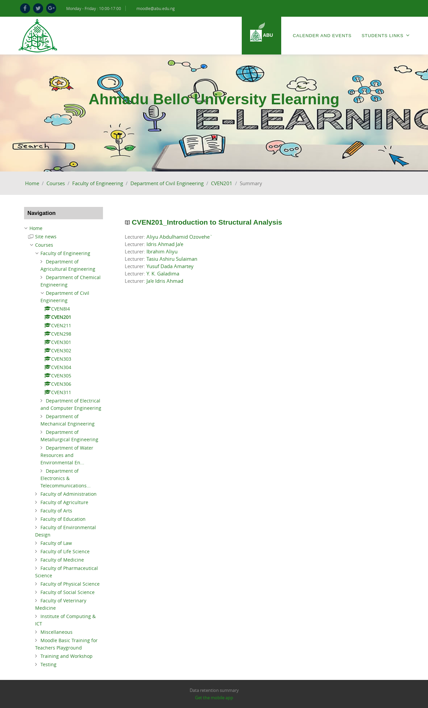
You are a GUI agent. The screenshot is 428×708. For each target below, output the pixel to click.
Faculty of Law (56, 543)
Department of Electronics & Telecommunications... (65, 478)
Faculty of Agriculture (64, 502)
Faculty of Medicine (62, 560)
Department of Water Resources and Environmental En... (66, 455)
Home (32, 183)
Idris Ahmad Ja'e (164, 244)
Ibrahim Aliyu (162, 251)
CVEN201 (221, 183)
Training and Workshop (66, 656)
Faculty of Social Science (67, 592)
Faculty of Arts (56, 510)
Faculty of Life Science (65, 551)
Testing (48, 664)
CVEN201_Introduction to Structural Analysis (207, 222)
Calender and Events (322, 35)
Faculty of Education (63, 519)
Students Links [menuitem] (385, 35)
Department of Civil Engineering (167, 183)
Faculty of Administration (68, 494)
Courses (55, 183)
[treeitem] (63, 228)
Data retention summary (214, 690)
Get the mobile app (214, 698)
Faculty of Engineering (97, 183)
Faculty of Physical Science (70, 584)
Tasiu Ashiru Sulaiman (171, 258)
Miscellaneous (56, 632)
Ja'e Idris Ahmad (164, 280)
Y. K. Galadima (162, 273)
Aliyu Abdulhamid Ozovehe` (179, 236)
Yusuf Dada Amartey (170, 266)
